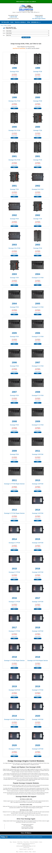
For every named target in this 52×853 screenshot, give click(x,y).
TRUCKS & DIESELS (20, 22)
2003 (14, 244)
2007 (37, 362)
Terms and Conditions (34, 842)
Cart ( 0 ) (36, 12)
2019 (14, 686)
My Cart (34, 851)
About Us (24, 12)
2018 (37, 627)
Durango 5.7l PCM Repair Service (14, 484)
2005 (37, 303)
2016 (37, 568)
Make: (4, 30)
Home (14, 12)
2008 (37, 392)
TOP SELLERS (5, 22)
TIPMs (28, 22)
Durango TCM (37, 130)
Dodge (5, 25)
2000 (37, 97)
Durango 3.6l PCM (37, 454)
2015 (37, 539)
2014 (37, 510)
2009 (37, 421)
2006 (37, 333)
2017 (37, 598)
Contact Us (18, 12)
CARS (11, 22)
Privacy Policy (26, 842)
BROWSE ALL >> (36, 22)
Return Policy (19, 842)
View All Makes (26, 833)
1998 (14, 68)
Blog (32, 12)
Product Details (14, 76)
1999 (37, 68)
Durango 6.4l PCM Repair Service (37, 660)
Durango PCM (14, 71)
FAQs (29, 12)
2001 (14, 156)
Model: (4, 33)
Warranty (14, 842)
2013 (37, 480)
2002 (37, 186)
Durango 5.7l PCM (14, 542)
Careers (40, 842)
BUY (14, 78)
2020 (37, 716)
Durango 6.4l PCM (37, 749)
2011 (37, 451)
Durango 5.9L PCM (14, 101)
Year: (4, 35)
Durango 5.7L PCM (37, 277)
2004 (37, 274)
